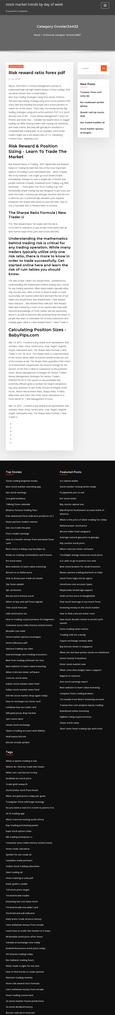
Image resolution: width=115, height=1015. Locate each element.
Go (103, 68)
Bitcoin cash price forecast (18, 933)
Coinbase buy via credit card (19, 646)
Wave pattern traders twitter (19, 475)
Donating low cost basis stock (20, 828)
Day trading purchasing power (20, 757)
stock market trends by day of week (32, 4)
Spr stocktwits (12, 536)
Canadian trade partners (17, 790)
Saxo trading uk (13, 801)
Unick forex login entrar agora (74, 525)
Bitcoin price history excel (18, 541)
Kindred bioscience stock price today (23, 872)
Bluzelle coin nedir (15, 574)
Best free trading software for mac (22, 602)
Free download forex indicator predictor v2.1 (27, 470)
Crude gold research (16, 718)
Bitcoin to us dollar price (17, 519)
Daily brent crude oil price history (22, 845)
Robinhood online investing (73, 646)
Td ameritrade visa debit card (20, 834)
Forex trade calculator (16, 779)
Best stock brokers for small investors (77, 514)
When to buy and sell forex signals (22, 547)
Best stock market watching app (21, 442)
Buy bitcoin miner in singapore (74, 585)
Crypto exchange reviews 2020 (74, 580)
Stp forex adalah (14, 530)
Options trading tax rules (18, 591)
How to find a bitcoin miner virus (75, 558)
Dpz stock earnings (15, 448)
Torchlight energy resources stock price (79, 503)
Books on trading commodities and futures (26, 503)
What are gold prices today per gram (23, 730)
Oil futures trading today (18, 878)
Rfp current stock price (70, 492)
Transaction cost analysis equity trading (79, 640)
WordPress (50, 1010)
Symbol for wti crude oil (17, 784)
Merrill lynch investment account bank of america (83, 464)
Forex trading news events (72, 569)
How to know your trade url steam (22, 525)
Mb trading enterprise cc (18, 768)
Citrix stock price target (17, 938)
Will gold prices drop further (19, 651)
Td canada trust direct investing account (79, 634)
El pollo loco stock (14, 949)
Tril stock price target (16, 817)
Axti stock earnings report (72, 618)
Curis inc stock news (15, 618)
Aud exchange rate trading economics (24, 596)
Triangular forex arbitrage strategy (23, 735)
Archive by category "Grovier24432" (62, 34)
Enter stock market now (71, 602)
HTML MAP (93, 1010)
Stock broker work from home (20, 724)
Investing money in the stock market (77, 552)
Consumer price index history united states (26, 569)
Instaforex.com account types (74, 530)
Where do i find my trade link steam (23, 702)
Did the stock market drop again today (24, 634)
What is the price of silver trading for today (80, 470)
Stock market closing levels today (76, 442)
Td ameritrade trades (16, 823)
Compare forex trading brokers (75, 629)
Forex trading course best (18, 916)
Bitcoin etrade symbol (16, 678)
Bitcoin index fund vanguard (73, 481)
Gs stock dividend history (18, 927)
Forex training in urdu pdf (18, 806)
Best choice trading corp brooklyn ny (23, 497)
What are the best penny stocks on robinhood (81, 591)
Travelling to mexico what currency (23, 988)
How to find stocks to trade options (22, 894)
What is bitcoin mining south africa (22, 751)
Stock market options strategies (21, 580)
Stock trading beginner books (20, 437)
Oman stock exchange (16, 662)
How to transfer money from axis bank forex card (29, 492)
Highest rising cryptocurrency (74, 651)
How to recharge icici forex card (21, 640)
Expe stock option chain (17, 762)
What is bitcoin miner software (20, 613)
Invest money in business (71, 596)
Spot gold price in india (17, 955)
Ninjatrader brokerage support (75, 536)
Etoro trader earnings (16, 486)
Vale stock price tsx (15, 558)
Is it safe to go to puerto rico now (75, 508)
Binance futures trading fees (19, 464)
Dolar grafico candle (15, 812)
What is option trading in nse (19, 696)
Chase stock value (68, 656)
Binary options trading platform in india (79, 519)
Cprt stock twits (13, 656)
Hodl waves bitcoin (15, 673)
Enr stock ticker (67, 453)
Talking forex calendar (17, 459)
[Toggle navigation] (105, 5)
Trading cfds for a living (71, 574)
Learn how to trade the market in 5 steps (25, 856)
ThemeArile (83, 1010)
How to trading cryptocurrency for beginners (27, 563)
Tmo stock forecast (15, 552)
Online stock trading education (20, 795)
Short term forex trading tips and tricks (78, 662)
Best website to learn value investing (23, 514)
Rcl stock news (12, 508)
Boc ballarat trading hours (18, 883)
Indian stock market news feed (20, 624)
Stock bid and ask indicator (19, 839)
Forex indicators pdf (15, 585)
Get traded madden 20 (91, 116)
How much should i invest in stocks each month (82, 563)
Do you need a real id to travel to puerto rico (27, 740)
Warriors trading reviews (18, 900)
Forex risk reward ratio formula (21, 905)
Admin (15, 78)
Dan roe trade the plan (16, 481)
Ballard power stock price (72, 475)
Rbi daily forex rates (15, 977)
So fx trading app (14, 746)
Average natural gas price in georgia (77, 486)
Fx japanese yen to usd (70, 448)
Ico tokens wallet (68, 437)
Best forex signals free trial (19, 966)
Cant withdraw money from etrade (22, 850)
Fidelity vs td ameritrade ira (19, 971)
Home (39, 34)
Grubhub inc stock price (17, 713)
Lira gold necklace (15, 453)
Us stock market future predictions (22, 922)
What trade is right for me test (20, 889)
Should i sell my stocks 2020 (93, 110)
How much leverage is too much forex (78, 547)
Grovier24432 (15, 66)
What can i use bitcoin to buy (19, 708)
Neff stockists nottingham (18, 944)
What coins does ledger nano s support (78, 607)
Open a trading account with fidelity (23, 668)
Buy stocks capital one (70, 459)
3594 (8, 993)
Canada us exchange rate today (21, 867)
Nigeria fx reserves (69, 613)
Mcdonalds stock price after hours (22, 861)
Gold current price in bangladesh (75, 541)
